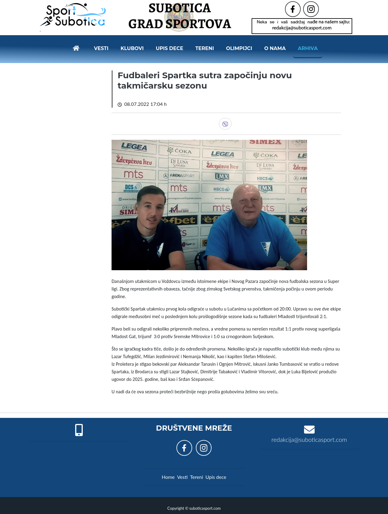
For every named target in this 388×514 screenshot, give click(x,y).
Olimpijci (239, 46)
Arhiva (308, 46)
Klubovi (132, 46)
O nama (275, 46)
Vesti (101, 46)
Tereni (204, 46)
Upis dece (169, 46)
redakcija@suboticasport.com (309, 434)
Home (168, 472)
